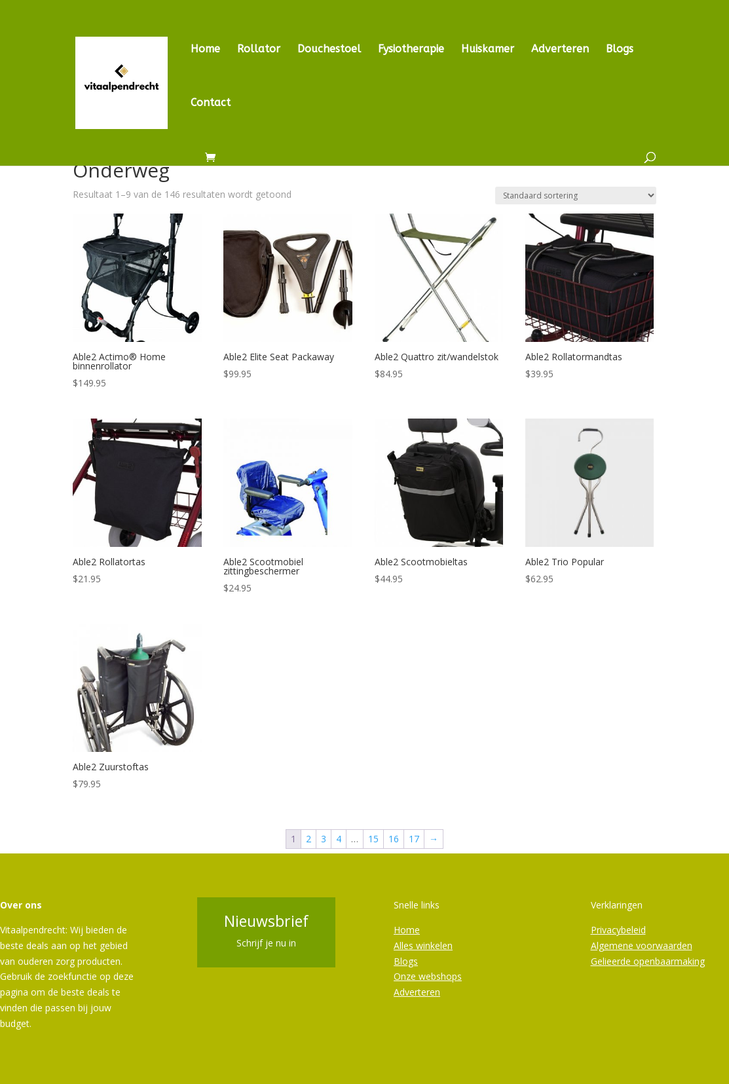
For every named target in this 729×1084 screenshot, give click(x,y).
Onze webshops (428, 976)
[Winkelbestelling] (575, 195)
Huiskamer (487, 50)
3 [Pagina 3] (323, 838)
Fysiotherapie (411, 50)
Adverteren (560, 50)
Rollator (258, 50)
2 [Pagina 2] (308, 838)
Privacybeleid (618, 930)
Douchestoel (329, 50)
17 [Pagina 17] (414, 838)
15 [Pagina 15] (373, 838)
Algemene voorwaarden (641, 945)
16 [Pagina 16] (393, 838)
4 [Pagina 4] (338, 838)
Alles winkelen (423, 945)
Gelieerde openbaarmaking (648, 961)
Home (205, 50)
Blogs (619, 50)
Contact (211, 103)
